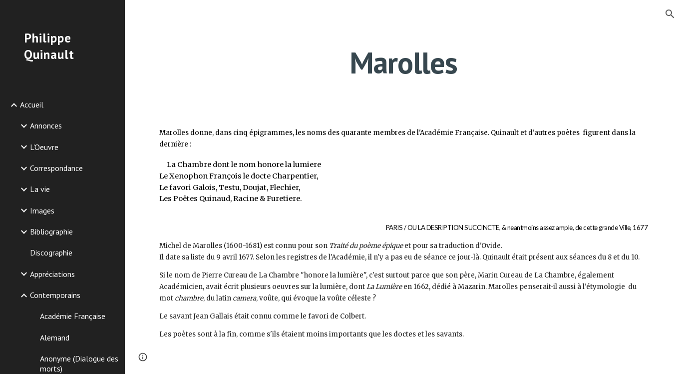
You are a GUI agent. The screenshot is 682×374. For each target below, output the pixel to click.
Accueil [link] (31, 105)
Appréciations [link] (52, 274)
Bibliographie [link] (51, 231)
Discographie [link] (51, 253)
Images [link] (42, 211)
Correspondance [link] (56, 168)
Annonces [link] (46, 125)
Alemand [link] (54, 337)
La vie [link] (40, 189)
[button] (670, 14)
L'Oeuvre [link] (44, 147)
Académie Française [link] (72, 316)
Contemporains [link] (55, 295)
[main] (403, 62)
